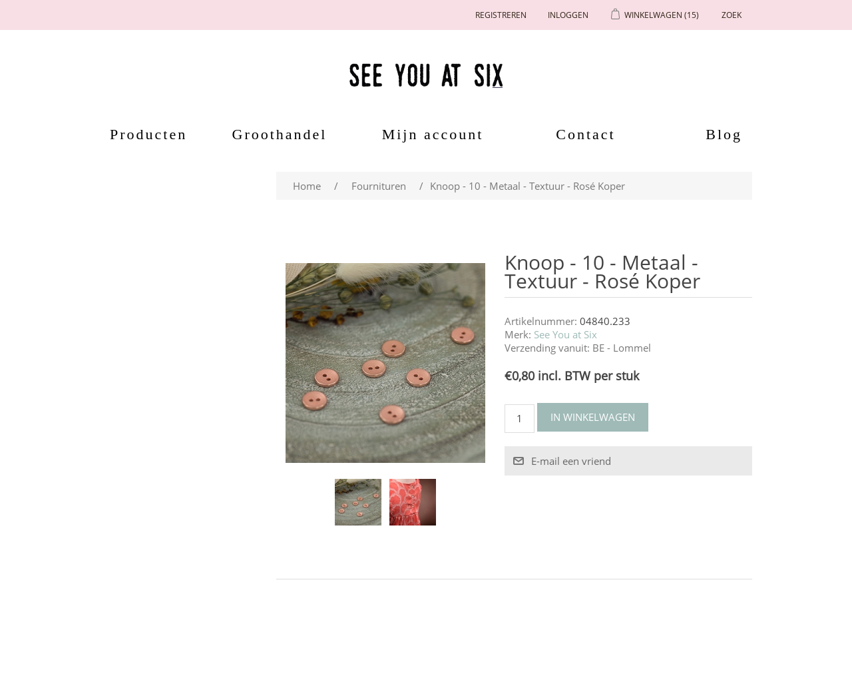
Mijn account (433, 134)
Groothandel (279, 134)
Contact (585, 134)
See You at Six (565, 334)
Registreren (501, 15)
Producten (144, 134)
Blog (724, 134)
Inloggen (568, 15)
